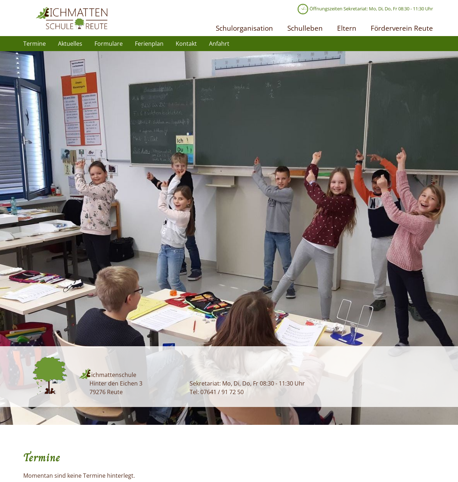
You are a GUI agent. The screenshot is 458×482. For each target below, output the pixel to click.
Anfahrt (219, 44)
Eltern (346, 28)
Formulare (108, 44)
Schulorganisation (244, 28)
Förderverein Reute (402, 28)
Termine (34, 44)
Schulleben (305, 28)
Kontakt (186, 44)
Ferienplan (149, 44)
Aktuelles (70, 44)
